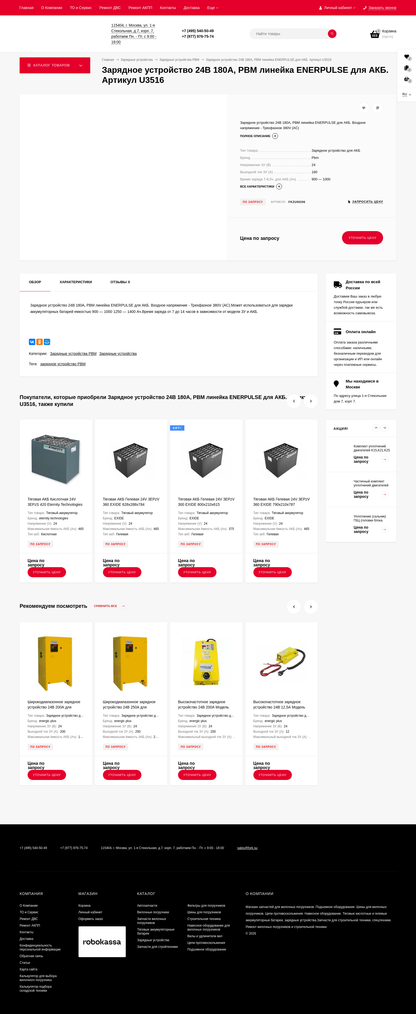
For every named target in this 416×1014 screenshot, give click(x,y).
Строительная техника (204, 919)
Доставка (192, 8)
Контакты (168, 8)
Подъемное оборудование (206, 949)
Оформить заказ (91, 919)
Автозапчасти (147, 905)
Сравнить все (110, 606)
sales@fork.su (247, 848)
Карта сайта (28, 969)
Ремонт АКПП (140, 8)
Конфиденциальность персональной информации (40, 947)
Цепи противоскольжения (206, 943)
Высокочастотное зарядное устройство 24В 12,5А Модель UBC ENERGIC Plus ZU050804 (279, 707)
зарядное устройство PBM (62, 364)
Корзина (85, 905)
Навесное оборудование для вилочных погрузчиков (208, 927)
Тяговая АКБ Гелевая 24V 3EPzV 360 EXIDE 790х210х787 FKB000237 (281, 504)
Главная (26, 8)
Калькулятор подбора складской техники (35, 988)
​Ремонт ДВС (110, 8)
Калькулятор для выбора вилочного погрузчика (38, 978)
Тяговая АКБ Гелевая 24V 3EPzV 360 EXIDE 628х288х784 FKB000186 (131, 504)
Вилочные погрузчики (153, 912)
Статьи (25, 963)
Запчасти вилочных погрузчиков (151, 921)
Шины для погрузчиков (204, 912)
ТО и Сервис (81, 8)
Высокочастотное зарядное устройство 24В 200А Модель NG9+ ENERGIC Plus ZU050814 (205, 707)
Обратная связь (31, 956)
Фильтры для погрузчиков (206, 905)
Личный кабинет (90, 912)
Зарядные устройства (118, 353)
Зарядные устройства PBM (73, 353)
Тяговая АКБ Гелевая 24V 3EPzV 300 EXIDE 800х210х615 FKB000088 (206, 504)
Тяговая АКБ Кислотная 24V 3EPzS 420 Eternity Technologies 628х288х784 (55, 504)
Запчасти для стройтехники (157, 947)
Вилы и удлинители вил (204, 936)
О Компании (51, 8)
